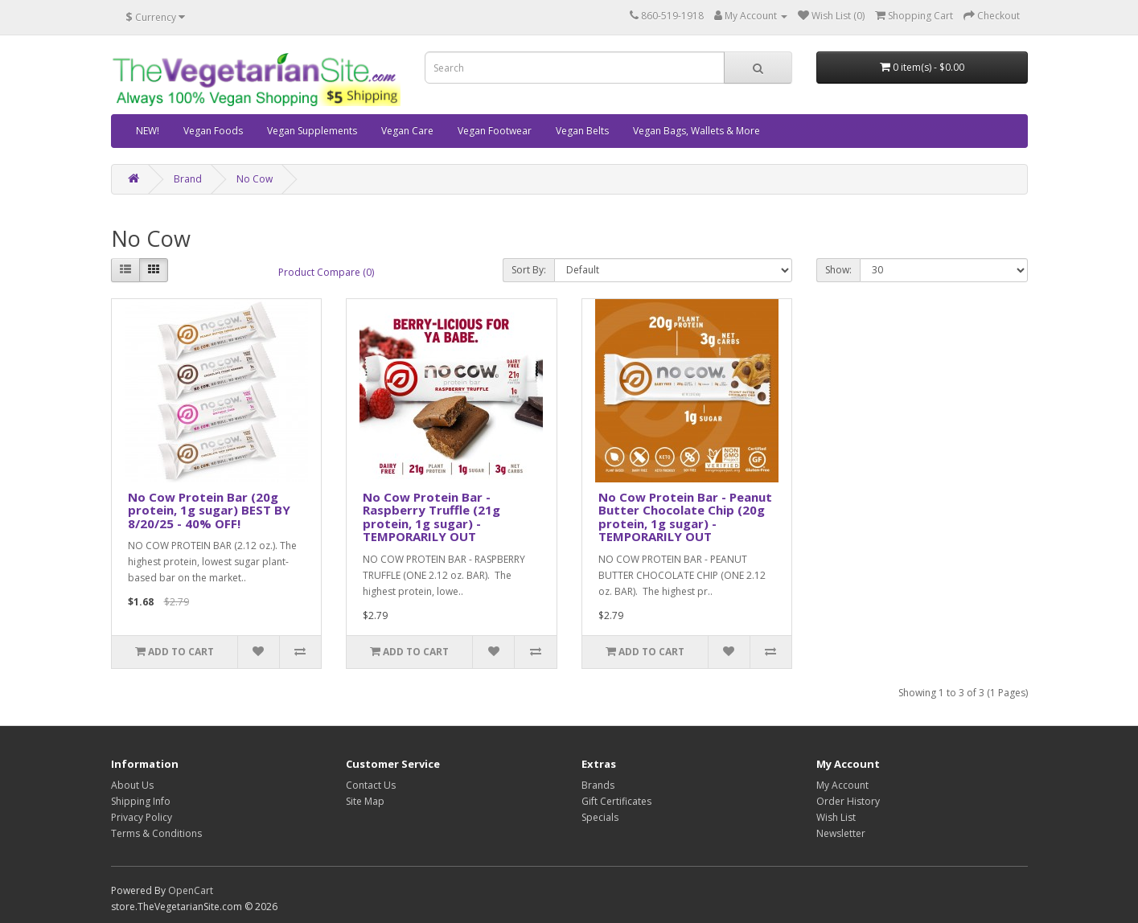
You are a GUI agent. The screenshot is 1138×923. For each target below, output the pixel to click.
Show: (838, 270)
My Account (842, 785)
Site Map (365, 801)
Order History (848, 801)
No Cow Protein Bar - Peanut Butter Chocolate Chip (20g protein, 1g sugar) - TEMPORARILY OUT (685, 517)
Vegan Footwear (495, 130)
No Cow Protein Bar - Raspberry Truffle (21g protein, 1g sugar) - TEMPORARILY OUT (431, 517)
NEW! (147, 130)
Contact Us (371, 785)
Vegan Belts (582, 130)
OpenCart (190, 890)
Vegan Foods (213, 130)
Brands (597, 785)
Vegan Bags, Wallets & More (696, 130)
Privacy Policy (141, 817)
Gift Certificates (616, 801)
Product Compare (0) (326, 272)
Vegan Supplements (312, 130)
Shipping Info (140, 801)
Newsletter (840, 833)
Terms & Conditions (156, 833)
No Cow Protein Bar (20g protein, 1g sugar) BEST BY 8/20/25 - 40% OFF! (209, 510)
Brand (188, 179)
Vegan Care (407, 130)
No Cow (254, 179)
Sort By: (528, 270)
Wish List (836, 817)
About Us (132, 785)
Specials (599, 817)
